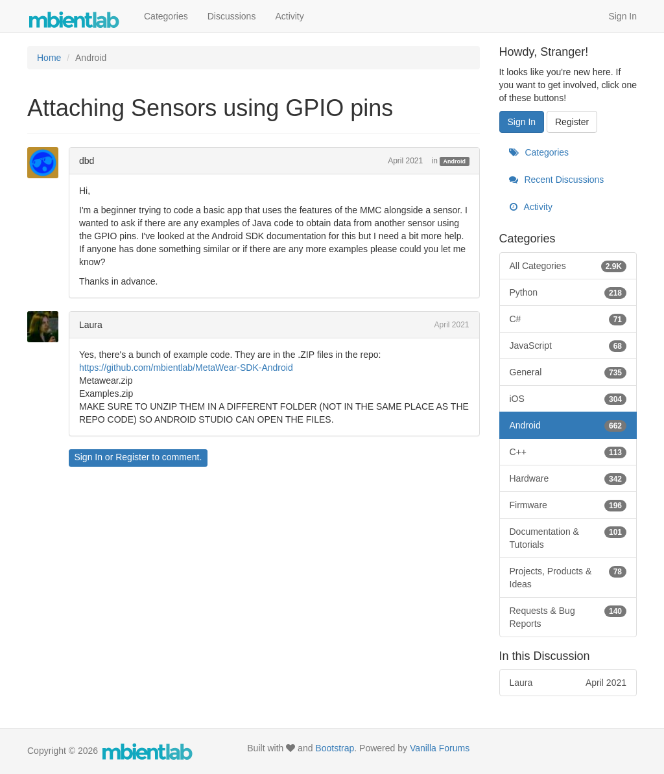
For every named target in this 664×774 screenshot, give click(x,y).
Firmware (568, 504)
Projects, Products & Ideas (568, 577)
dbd (86, 161)
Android (455, 161)
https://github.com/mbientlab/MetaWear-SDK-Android (186, 367)
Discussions (232, 16)
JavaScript (568, 345)
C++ (568, 451)
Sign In (622, 16)
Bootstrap (334, 748)
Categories (166, 16)
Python (568, 292)
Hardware (568, 478)
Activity (289, 16)
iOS (568, 398)
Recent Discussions (556, 179)
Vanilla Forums (439, 748)
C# (568, 318)
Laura (90, 325)
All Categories (568, 265)
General (568, 372)
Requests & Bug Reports (568, 616)
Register (132, 457)
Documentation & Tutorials (568, 537)
